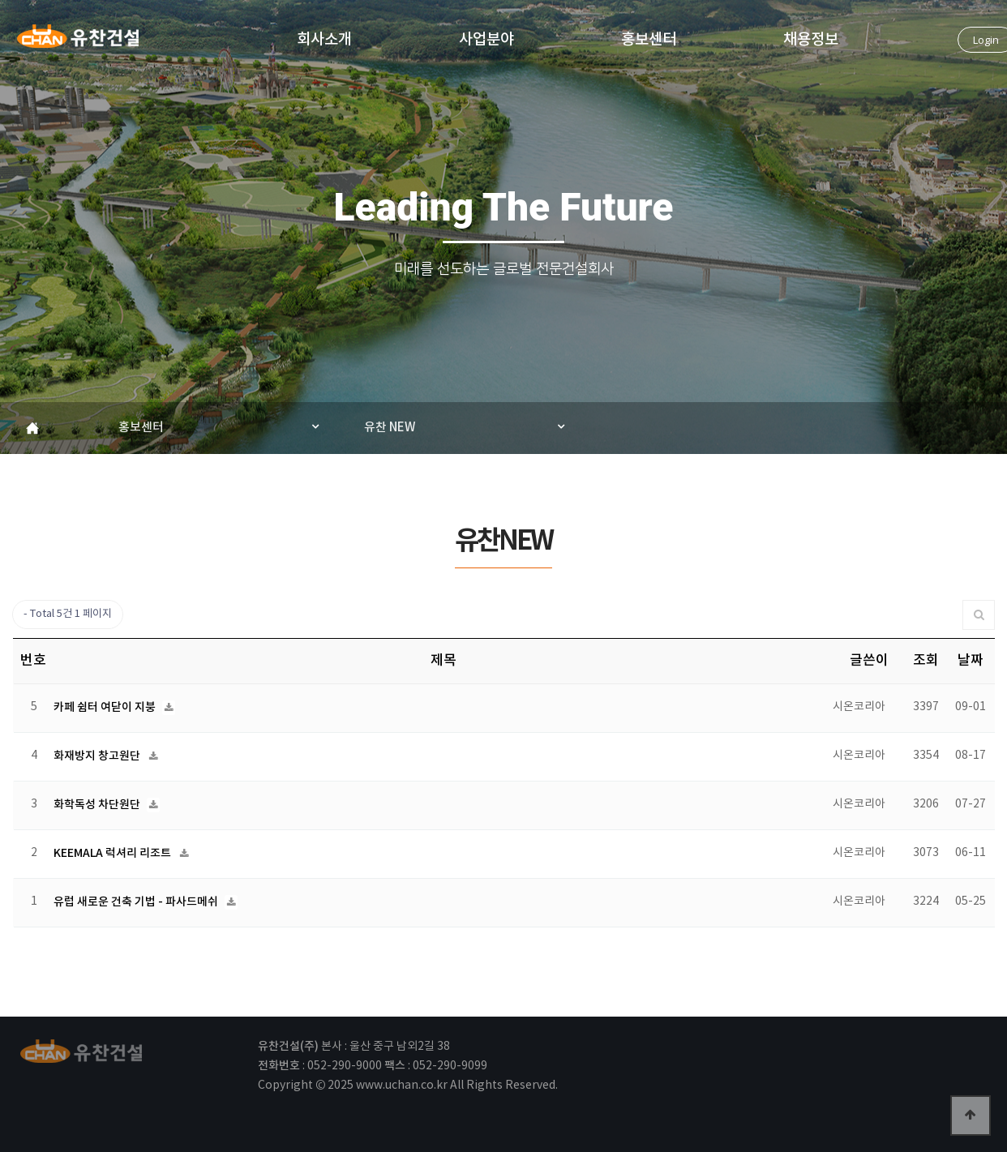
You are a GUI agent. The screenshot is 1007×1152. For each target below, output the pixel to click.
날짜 (970, 661)
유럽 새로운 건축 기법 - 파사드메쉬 (137, 902)
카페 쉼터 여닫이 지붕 (106, 707)
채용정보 (810, 38)
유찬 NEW (389, 428)
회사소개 (324, 38)
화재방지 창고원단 (98, 756)
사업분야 (486, 38)
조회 (926, 661)
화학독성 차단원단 (98, 805)
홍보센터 (648, 38)
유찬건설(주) (77, 41)
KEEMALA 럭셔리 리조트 (114, 853)
